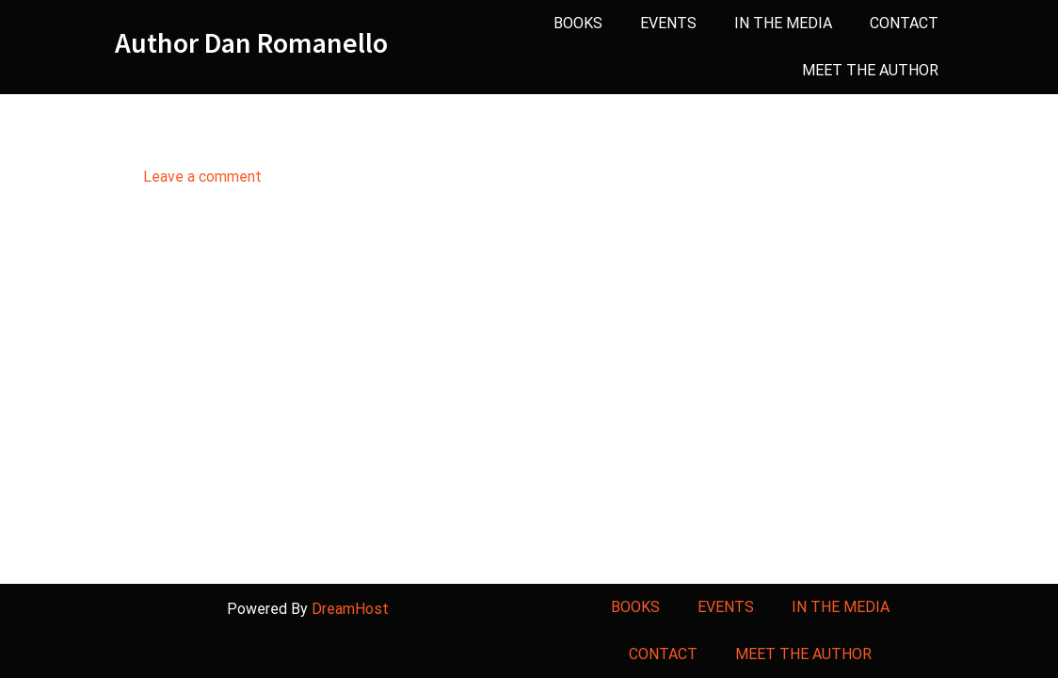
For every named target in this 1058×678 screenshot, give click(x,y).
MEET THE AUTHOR (870, 70)
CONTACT (904, 23)
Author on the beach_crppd (341, 133)
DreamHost (350, 609)
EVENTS (668, 23)
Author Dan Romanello (251, 42)
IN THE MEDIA (783, 23)
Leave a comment (202, 177)
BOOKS (577, 23)
